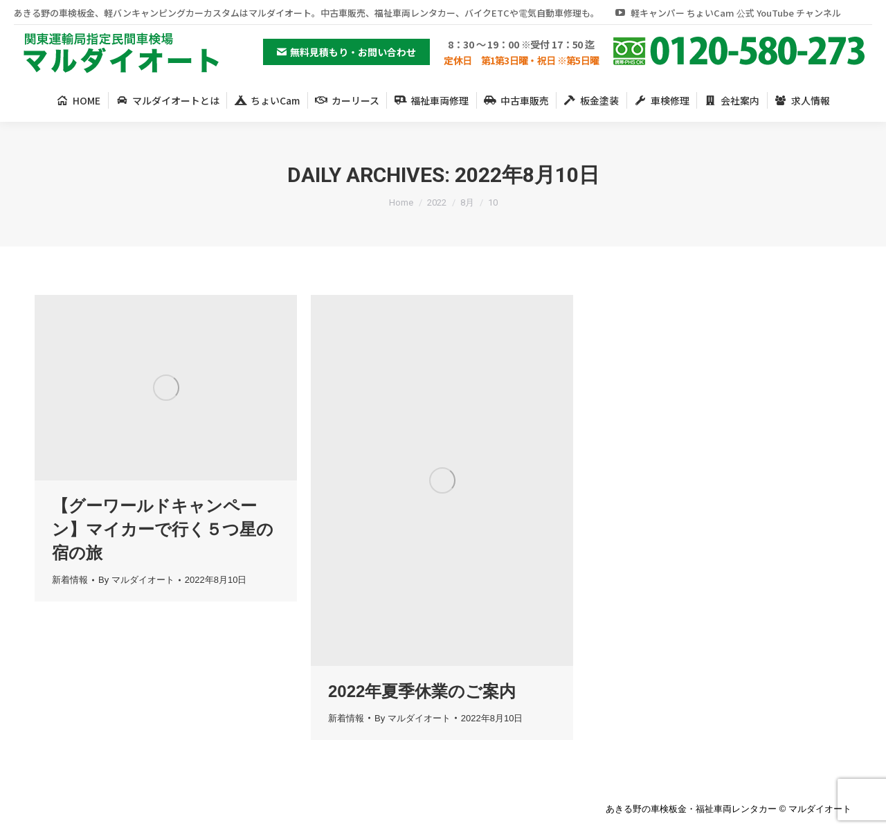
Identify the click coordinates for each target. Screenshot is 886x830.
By (136, 580)
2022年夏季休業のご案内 (422, 691)
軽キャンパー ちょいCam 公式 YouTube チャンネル (727, 12)
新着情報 (70, 580)
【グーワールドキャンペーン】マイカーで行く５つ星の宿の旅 (162, 529)
